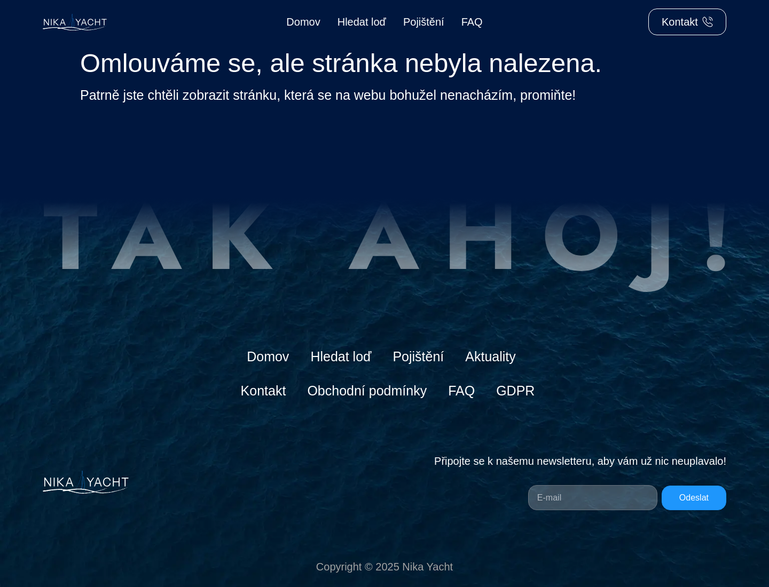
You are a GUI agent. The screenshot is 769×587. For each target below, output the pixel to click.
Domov (303, 22)
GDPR (515, 390)
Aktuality (490, 356)
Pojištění (423, 22)
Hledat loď (362, 22)
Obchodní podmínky (367, 390)
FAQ (472, 22)
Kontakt (263, 390)
